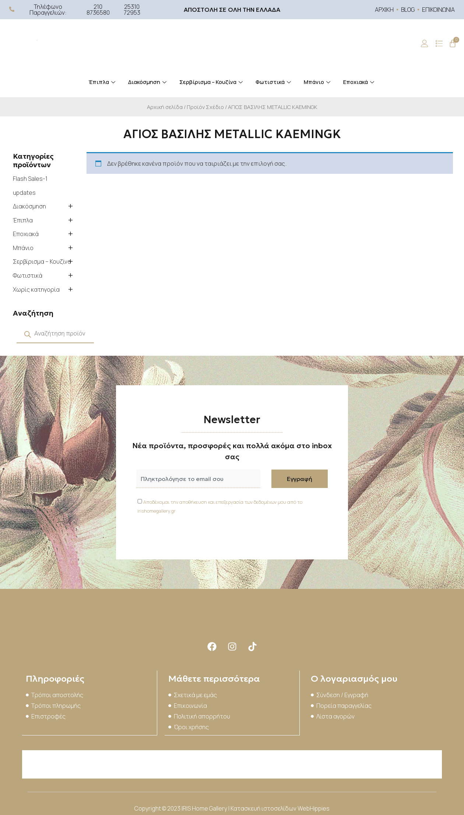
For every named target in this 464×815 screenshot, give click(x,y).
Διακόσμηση (148, 82)
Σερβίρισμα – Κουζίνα (212, 82)
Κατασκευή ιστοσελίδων (264, 808)
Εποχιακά (359, 82)
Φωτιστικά (274, 82)
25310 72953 (132, 10)
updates (24, 193)
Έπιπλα (102, 82)
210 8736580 (98, 10)
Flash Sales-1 (30, 179)
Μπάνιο (318, 82)
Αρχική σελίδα (165, 106)
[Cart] (453, 43)
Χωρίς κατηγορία (36, 289)
